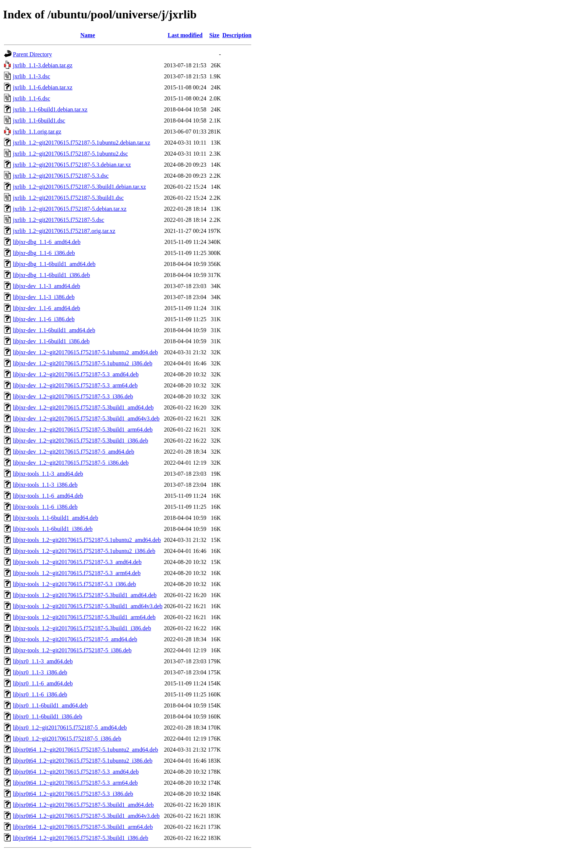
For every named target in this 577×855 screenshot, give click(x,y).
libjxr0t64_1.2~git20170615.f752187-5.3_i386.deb (73, 794)
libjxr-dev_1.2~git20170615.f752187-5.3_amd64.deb (76, 374)
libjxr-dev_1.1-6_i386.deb (44, 319)
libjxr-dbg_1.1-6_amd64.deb (47, 242)
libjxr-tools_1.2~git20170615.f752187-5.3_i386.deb (74, 584)
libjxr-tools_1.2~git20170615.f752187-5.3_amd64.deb (77, 562)
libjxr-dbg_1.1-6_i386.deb (44, 253)
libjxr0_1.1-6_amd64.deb (43, 683)
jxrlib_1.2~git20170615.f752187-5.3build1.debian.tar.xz (79, 187)
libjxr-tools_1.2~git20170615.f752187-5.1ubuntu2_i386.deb (84, 551)
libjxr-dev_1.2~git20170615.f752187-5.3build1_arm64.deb (83, 429)
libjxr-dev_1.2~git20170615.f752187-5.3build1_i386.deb (80, 440)
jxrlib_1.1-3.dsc (31, 76)
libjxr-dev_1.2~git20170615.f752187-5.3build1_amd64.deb (83, 407)
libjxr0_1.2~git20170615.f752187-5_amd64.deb (70, 727)
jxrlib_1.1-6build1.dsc (39, 120)
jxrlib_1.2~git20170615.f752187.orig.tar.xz (64, 231)
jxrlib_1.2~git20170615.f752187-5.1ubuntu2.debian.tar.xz (81, 142)
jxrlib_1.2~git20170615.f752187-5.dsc (58, 220)
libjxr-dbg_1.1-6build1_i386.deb (51, 275)
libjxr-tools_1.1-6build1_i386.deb (53, 529)
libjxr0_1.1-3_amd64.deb (43, 661)
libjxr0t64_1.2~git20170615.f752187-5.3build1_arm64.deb (83, 827)
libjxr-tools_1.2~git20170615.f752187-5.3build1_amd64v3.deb (88, 606)
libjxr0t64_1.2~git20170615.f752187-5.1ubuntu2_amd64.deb (85, 749)
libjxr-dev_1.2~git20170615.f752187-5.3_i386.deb (73, 396)
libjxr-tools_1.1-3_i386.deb (45, 485)
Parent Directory (32, 54)
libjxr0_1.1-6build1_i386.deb (47, 716)
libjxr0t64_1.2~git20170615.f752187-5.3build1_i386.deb (80, 838)
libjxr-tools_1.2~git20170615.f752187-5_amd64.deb (75, 639)
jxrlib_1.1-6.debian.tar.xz (42, 87)
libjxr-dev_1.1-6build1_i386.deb (51, 341)
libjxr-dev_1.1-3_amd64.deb (46, 286)
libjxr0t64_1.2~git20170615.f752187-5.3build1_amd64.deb (83, 805)
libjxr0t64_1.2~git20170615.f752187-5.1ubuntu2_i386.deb (82, 761)
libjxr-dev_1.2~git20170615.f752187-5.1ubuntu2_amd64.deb (85, 352)
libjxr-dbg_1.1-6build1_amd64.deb (54, 264)
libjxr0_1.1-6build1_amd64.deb (50, 705)
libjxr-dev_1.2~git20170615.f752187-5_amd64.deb (73, 451)
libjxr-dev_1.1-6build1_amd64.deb (54, 330)
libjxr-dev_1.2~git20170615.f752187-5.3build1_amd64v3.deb (86, 418)
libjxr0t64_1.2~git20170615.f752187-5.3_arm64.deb (75, 783)
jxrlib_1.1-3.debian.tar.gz (42, 65)
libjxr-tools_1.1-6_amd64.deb (48, 496)
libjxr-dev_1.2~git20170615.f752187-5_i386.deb (71, 463)
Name (87, 35)
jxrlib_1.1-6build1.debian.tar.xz (50, 109)
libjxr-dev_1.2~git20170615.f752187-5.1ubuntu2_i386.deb (82, 363)
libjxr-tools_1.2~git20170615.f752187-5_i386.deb (72, 650)
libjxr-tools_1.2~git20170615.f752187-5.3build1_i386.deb (82, 628)
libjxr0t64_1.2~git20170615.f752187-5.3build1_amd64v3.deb (86, 816)
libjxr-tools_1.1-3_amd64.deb (48, 474)
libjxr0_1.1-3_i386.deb (40, 672)
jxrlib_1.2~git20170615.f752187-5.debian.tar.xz (70, 209)
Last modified (185, 35)
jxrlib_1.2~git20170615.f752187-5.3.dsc (61, 176)
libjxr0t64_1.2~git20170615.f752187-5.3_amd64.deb (76, 772)
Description (236, 35)
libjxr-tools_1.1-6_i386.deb (45, 507)
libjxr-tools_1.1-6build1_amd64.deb (55, 518)
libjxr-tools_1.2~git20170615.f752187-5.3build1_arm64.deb (84, 617)
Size (214, 35)
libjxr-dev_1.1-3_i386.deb (44, 297)
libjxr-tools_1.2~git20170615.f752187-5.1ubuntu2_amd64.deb (87, 540)
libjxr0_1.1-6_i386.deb (40, 694)
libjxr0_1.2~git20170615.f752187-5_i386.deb (67, 738)
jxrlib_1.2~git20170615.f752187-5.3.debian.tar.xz (72, 165)
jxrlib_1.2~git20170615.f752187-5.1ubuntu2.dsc (70, 153)
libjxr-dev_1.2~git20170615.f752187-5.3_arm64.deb (75, 385)
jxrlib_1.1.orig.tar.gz (37, 131)
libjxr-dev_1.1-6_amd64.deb (46, 308)
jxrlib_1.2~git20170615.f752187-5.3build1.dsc (68, 198)
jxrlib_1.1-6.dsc (31, 98)
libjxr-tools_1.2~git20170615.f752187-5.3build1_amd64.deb (85, 595)
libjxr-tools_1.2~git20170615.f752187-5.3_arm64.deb (77, 573)
